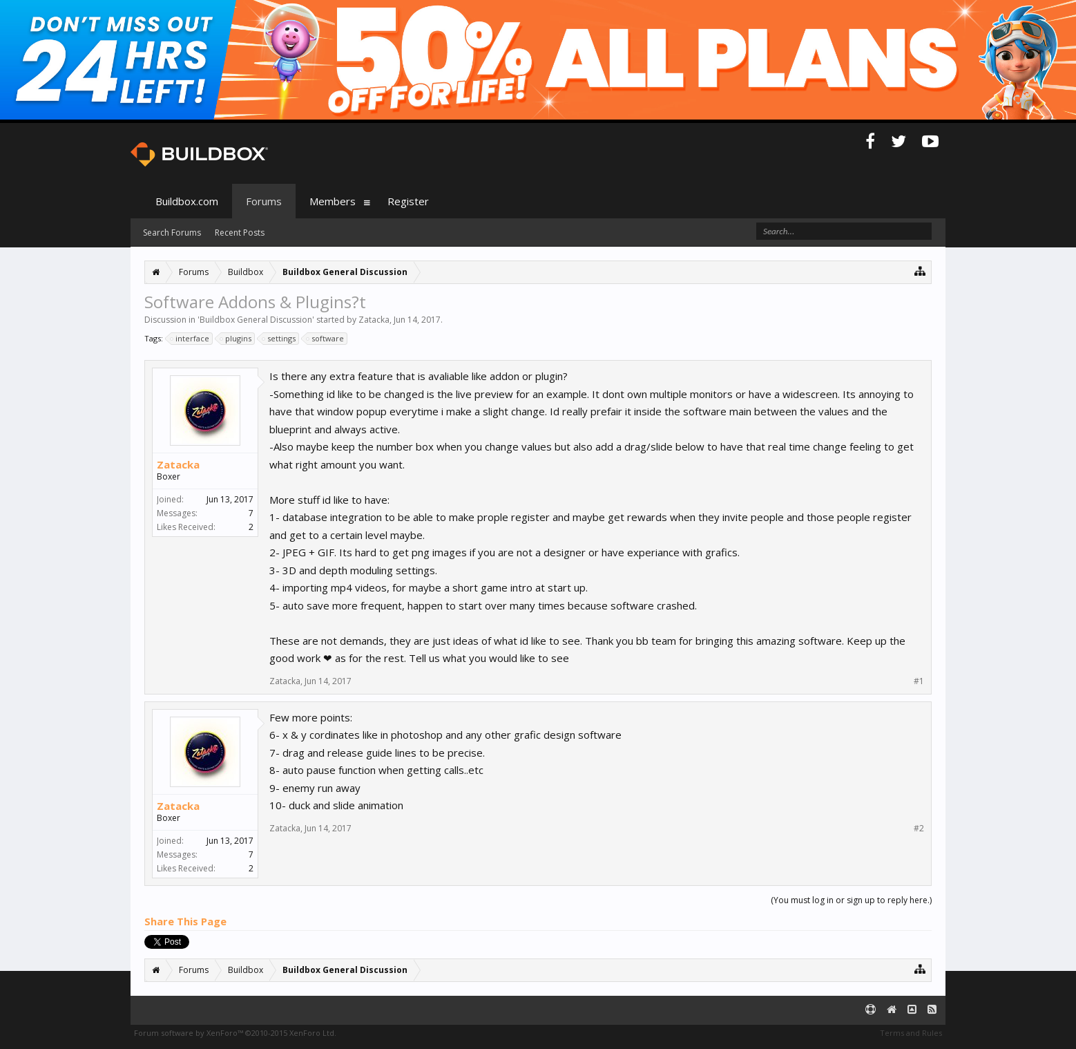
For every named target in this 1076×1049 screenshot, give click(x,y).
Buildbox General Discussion (256, 319)
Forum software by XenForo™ (235, 1033)
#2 (919, 828)
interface (190, 338)
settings (279, 338)
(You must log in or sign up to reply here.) (851, 900)
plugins (236, 338)
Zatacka (374, 319)
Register (408, 201)
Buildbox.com (186, 201)
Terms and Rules (911, 1033)
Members (332, 201)
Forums (264, 201)
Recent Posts (240, 232)
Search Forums (172, 232)
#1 (919, 681)
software (325, 338)
